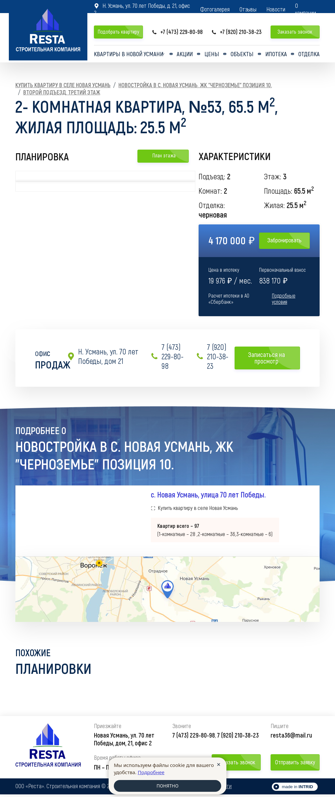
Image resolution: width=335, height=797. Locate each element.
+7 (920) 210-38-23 (236, 31)
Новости (275, 9)
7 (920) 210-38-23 (212, 356)
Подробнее (151, 771)
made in (297, 789)
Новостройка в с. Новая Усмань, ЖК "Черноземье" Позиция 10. (195, 85)
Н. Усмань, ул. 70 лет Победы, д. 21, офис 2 (142, 9)
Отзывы (247, 9)
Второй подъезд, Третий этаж (61, 92)
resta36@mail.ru (291, 737)
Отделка (308, 55)
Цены (214, 55)
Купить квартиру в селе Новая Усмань (63, 85)
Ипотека (276, 55)
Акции (188, 55)
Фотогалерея (215, 9)
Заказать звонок (294, 31)
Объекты (242, 55)
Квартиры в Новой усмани (128, 55)
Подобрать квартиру (118, 31)
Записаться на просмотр (271, 357)
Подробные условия (283, 298)
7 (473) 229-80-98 (167, 356)
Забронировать (284, 240)
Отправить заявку (295, 764)
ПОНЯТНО (167, 785)
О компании (305, 9)
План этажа (163, 155)
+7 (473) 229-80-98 (177, 31)
